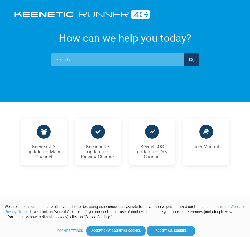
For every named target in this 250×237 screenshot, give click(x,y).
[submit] (191, 59)
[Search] (117, 59)
